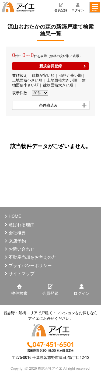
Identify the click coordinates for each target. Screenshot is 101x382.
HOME (15, 216)
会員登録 (60, 10)
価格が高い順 (70, 75)
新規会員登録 (50, 66)
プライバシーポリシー (30, 265)
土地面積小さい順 (27, 80)
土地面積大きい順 (62, 80)
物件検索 (19, 293)
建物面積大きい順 (58, 85)
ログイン (77, 10)
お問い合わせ (21, 249)
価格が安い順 (43, 75)
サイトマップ (21, 273)
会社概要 (17, 232)
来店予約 (17, 241)
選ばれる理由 (21, 224)
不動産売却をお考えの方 (32, 257)
